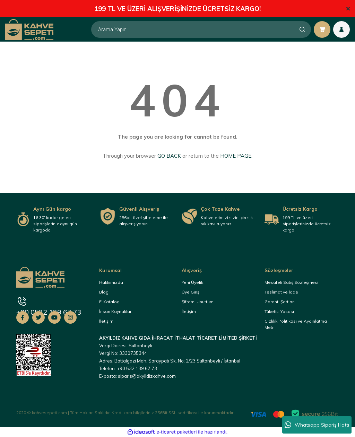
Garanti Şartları (280, 301)
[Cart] (322, 29)
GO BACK (169, 155)
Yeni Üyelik (192, 282)
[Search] (201, 29)
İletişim (106, 321)
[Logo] (29, 29)
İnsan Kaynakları (115, 311)
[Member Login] (341, 29)
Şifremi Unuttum (198, 301)
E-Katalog (109, 301)
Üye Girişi (191, 292)
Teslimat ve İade (281, 292)
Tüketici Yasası (279, 311)
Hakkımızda (111, 282)
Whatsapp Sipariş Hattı (317, 425)
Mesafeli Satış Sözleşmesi (291, 282)
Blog (104, 292)
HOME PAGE (235, 155)
